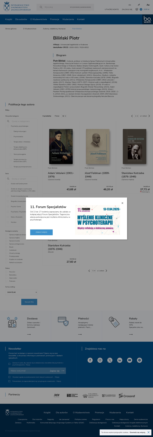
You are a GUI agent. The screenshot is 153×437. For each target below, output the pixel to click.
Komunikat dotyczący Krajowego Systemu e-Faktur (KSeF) (62, 423)
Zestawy (18, 423)
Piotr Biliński (77, 29)
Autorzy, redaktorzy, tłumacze (54, 29)
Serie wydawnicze (141, 419)
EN (130, 5)
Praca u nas (110, 419)
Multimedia (31, 423)
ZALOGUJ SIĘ (127, 9)
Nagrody (50, 419)
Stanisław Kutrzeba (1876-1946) (133, 174)
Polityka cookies (81, 419)
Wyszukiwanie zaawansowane (80, 7)
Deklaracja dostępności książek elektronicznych (130, 423)
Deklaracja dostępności (98, 423)
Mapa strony (124, 419)
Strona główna (10, 29)
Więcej (28, 365)
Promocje (54, 19)
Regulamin (96, 419)
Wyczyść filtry (29, 302)
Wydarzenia (68, 19)
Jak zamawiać (64, 419)
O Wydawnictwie (38, 19)
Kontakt (81, 19)
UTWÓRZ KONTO (112, 9)
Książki (8, 19)
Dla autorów (21, 19)
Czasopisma (22, 419)
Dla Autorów (37, 419)
